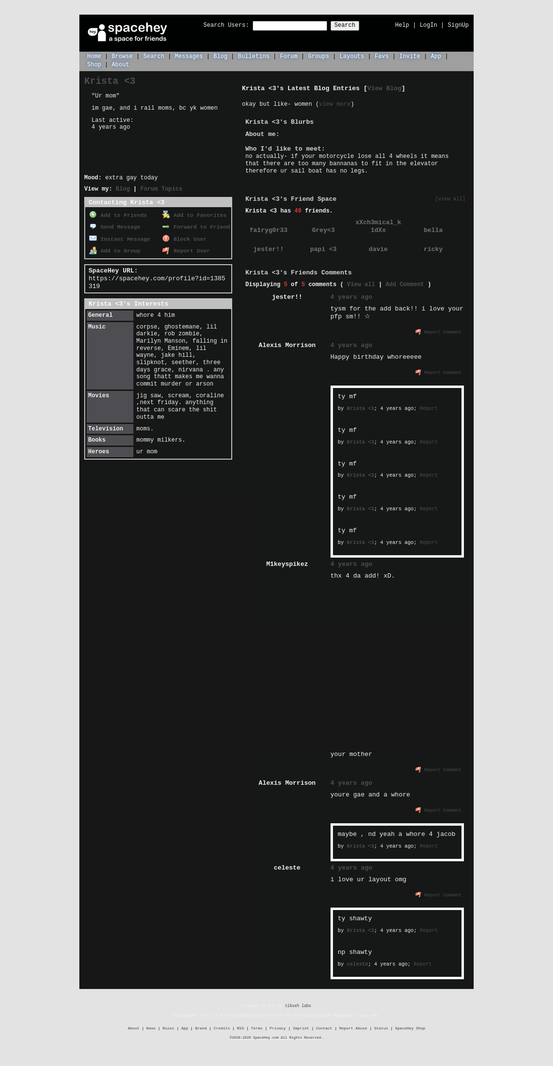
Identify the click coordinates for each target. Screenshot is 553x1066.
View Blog (384, 87)
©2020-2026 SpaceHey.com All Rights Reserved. (276, 1036)
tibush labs (298, 1005)
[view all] (450, 198)
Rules (168, 1027)
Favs (382, 56)
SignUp (458, 25)
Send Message (114, 225)
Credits (222, 1027)
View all (361, 284)
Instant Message (119, 236)
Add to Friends (118, 214)
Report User (186, 248)
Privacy (278, 1027)
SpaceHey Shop (410, 1027)
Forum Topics (161, 188)
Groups (318, 56)
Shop (94, 64)
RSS (240, 1027)
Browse (121, 56)
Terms (257, 1027)
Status (381, 1027)
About (120, 64)
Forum (288, 56)
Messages (189, 56)
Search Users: (217, 25)
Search (353, 25)
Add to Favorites (194, 214)
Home (94, 56)
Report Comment (438, 331)
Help (402, 25)
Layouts (352, 56)
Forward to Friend (196, 225)
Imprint (301, 1027)
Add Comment (405, 284)
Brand (201, 1027)
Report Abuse (353, 1027)
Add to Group (114, 248)
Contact (324, 1027)
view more (334, 103)
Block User (184, 236)
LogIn (428, 25)
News (151, 1027)
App (436, 56)
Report (429, 407)
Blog (220, 56)
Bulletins (254, 56)
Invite (409, 56)
